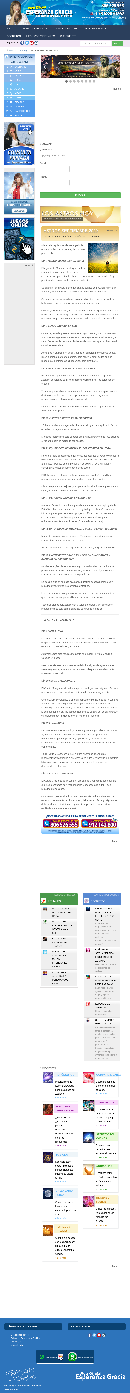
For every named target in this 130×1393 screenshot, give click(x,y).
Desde (43, 163)
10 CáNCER (14, 106)
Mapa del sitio (17, 1345)
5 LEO (13, 84)
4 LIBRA (14, 80)
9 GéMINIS (15, 102)
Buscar (117, 43)
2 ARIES (14, 71)
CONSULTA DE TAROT (66, 28)
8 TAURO (14, 97)
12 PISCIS (13, 115)
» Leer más (60, 1097)
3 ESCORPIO (16, 75)
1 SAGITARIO (16, 67)
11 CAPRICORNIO (17, 111)
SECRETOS (14, 36)
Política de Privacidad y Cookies (25, 1338)
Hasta (43, 176)
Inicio (10, 50)
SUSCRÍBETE (68, 36)
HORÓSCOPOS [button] (95, 28)
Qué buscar (47, 149)
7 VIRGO (14, 93)
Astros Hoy (22, 50)
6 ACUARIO (16, 89)
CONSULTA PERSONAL (34, 28)
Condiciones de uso (20, 1335)
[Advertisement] (19, 318)
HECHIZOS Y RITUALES (40, 36)
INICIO (10, 28)
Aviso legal (16, 1341)
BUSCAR (80, 195)
